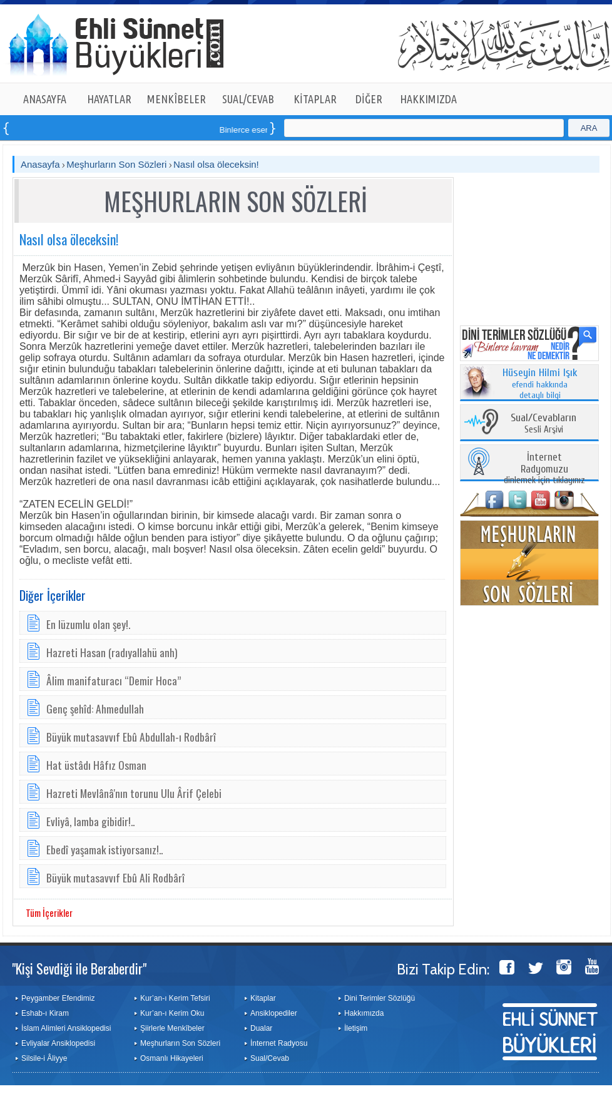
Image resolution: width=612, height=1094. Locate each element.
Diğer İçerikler (52, 595)
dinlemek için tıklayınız (544, 469)
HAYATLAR (109, 99)
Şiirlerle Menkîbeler (172, 1028)
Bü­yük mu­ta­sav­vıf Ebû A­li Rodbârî (115, 877)
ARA (589, 128)
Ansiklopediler (273, 1013)
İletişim (355, 1028)
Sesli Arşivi (543, 424)
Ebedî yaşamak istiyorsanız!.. (104, 849)
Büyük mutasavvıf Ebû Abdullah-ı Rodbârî (131, 736)
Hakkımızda (364, 1013)
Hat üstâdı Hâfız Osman (96, 765)
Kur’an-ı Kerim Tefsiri (175, 998)
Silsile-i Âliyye (44, 1058)
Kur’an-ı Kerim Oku (172, 1013)
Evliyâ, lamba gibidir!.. (90, 821)
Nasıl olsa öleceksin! (216, 164)
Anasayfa (40, 164)
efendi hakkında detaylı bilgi (540, 384)
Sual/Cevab (269, 1058)
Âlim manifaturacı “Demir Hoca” (113, 680)
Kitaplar (263, 998)
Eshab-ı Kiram (45, 1013)
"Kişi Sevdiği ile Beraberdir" (79, 968)
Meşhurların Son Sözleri (116, 164)
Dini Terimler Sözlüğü (379, 998)
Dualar (261, 1028)
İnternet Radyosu (278, 1043)
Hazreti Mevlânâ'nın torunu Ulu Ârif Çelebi (134, 793)
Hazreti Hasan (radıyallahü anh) (112, 652)
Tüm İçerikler (49, 912)
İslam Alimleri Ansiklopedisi (66, 1028)
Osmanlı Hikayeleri (171, 1058)
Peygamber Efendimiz (57, 998)
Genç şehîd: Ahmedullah (95, 708)
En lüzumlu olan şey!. (88, 624)
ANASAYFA (44, 99)
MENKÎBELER (176, 99)
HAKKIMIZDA (428, 99)
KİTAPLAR (315, 99)
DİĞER (368, 99)
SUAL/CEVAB (248, 99)
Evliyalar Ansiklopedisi (58, 1043)
